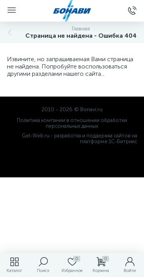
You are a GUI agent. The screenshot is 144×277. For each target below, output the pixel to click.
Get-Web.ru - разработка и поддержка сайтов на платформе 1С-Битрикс (79, 138)
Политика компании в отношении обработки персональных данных (72, 123)
